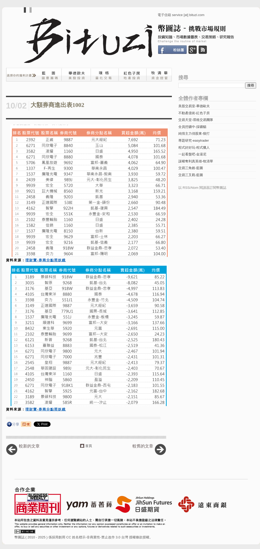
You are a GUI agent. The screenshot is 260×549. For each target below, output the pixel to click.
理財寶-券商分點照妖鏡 (45, 260)
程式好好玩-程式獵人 (194, 147)
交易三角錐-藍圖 (190, 168)
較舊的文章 (142, 446)
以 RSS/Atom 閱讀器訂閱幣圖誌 (202, 188)
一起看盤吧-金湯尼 (192, 154)
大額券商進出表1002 (57, 105)
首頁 (88, 446)
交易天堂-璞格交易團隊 (195, 120)
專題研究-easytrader (193, 140)
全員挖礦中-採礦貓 (192, 127)
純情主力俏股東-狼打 (194, 133)
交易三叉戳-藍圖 (190, 175)
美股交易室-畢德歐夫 (194, 106)
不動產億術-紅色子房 (194, 113)
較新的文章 (29, 446)
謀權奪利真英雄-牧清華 (195, 161)
